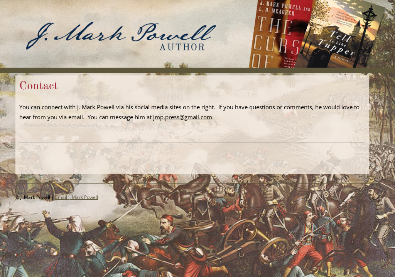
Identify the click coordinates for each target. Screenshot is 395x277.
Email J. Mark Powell (76, 197)
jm (156, 117)
